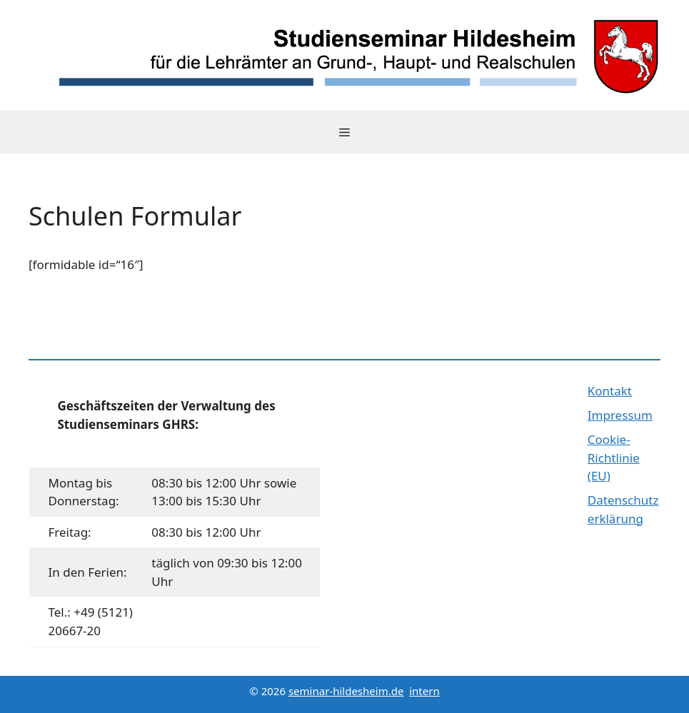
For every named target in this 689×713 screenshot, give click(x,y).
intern (424, 691)
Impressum (620, 415)
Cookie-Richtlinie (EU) (614, 457)
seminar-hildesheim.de (345, 691)
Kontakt (610, 391)
